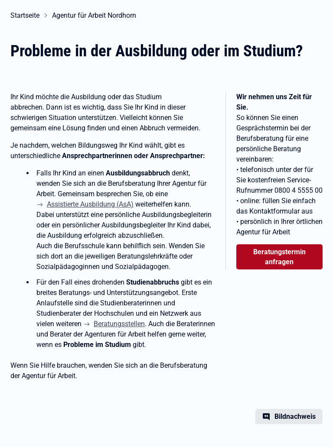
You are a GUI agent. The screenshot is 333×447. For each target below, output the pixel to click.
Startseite (24, 15)
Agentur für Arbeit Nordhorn (94, 15)
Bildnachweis (295, 416)
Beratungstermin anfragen (279, 257)
